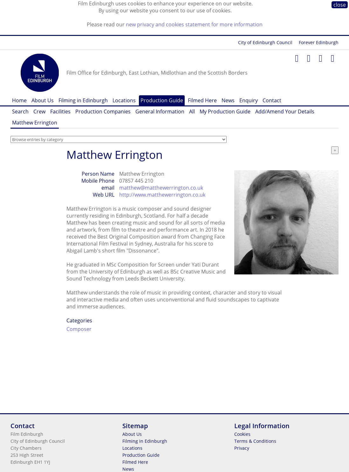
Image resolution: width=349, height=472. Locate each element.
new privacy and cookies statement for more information (194, 24)
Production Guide (161, 100)
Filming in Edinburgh (83, 100)
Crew (39, 111)
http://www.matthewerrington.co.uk (162, 194)
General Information (159, 111)
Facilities (60, 111)
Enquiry (248, 100)
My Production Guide (225, 111)
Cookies (242, 434)
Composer (79, 329)
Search (20, 111)
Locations (124, 100)
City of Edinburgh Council (265, 42)
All (192, 111)
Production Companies (103, 111)
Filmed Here (202, 100)
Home (19, 100)
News (228, 100)
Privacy (241, 448)
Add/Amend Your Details (284, 111)
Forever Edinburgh (319, 42)
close (339, 4)
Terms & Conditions (255, 441)
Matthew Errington (34, 122)
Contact (272, 100)
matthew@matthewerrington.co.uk (161, 187)
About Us (42, 100)
